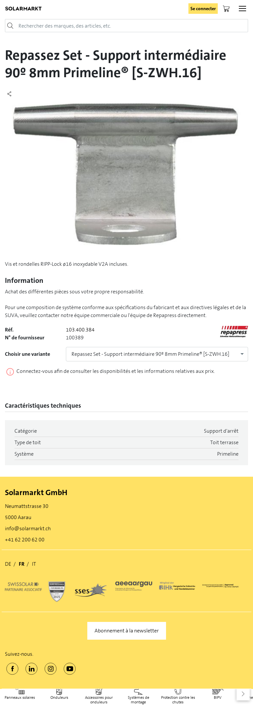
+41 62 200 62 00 (24, 539)
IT (34, 563)
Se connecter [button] (203, 8)
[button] (243, 693)
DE (8, 563)
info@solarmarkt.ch (28, 528)
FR (21, 563)
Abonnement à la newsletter (127, 630)
